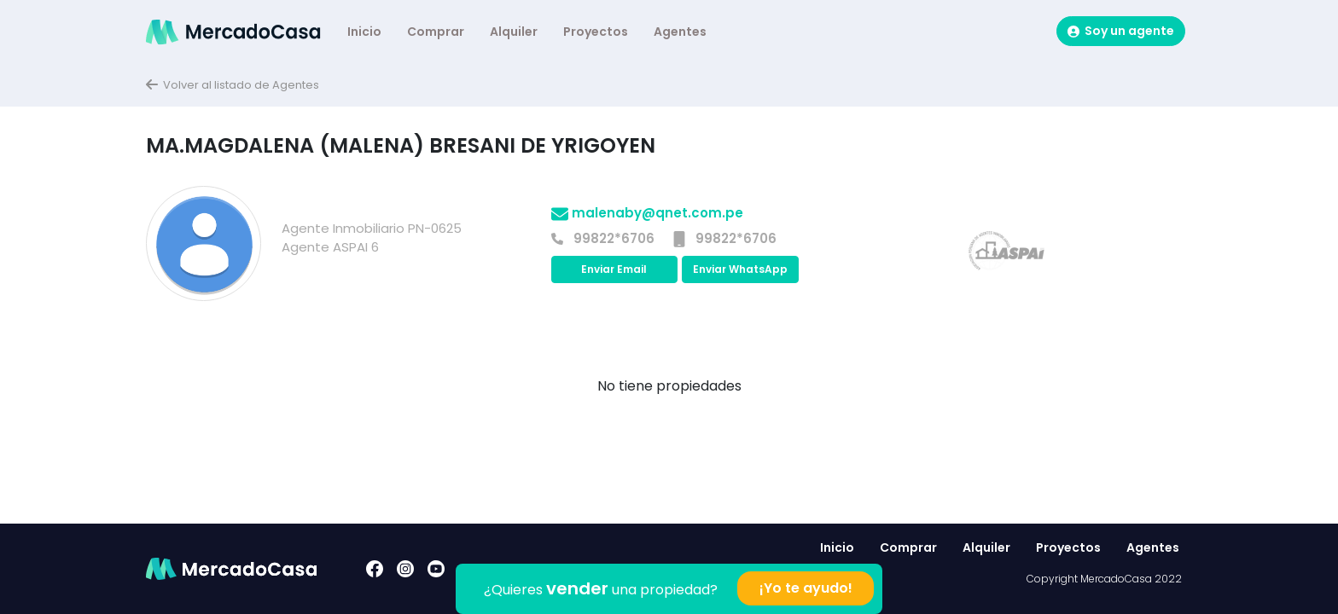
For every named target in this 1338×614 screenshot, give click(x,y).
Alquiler (514, 31)
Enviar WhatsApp (740, 269)
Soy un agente (1120, 30)
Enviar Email (614, 269)
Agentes (680, 31)
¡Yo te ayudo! (805, 588)
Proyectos (595, 31)
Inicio (364, 31)
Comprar (435, 31)
